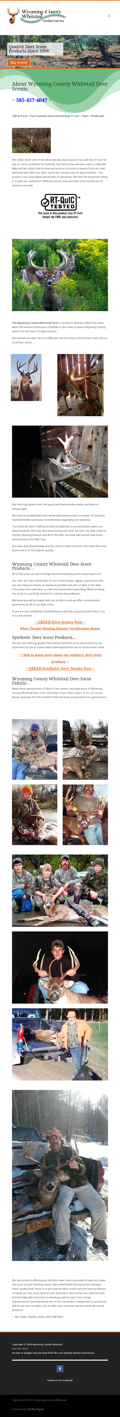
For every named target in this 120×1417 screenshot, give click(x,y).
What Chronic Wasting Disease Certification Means (60, 629)
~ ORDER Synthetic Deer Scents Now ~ (60, 668)
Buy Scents (19, 62)
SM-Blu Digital (35, 1409)
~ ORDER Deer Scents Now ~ (60, 622)
